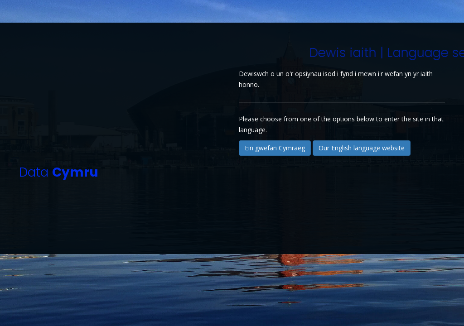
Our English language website (362, 148)
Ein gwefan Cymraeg (275, 148)
